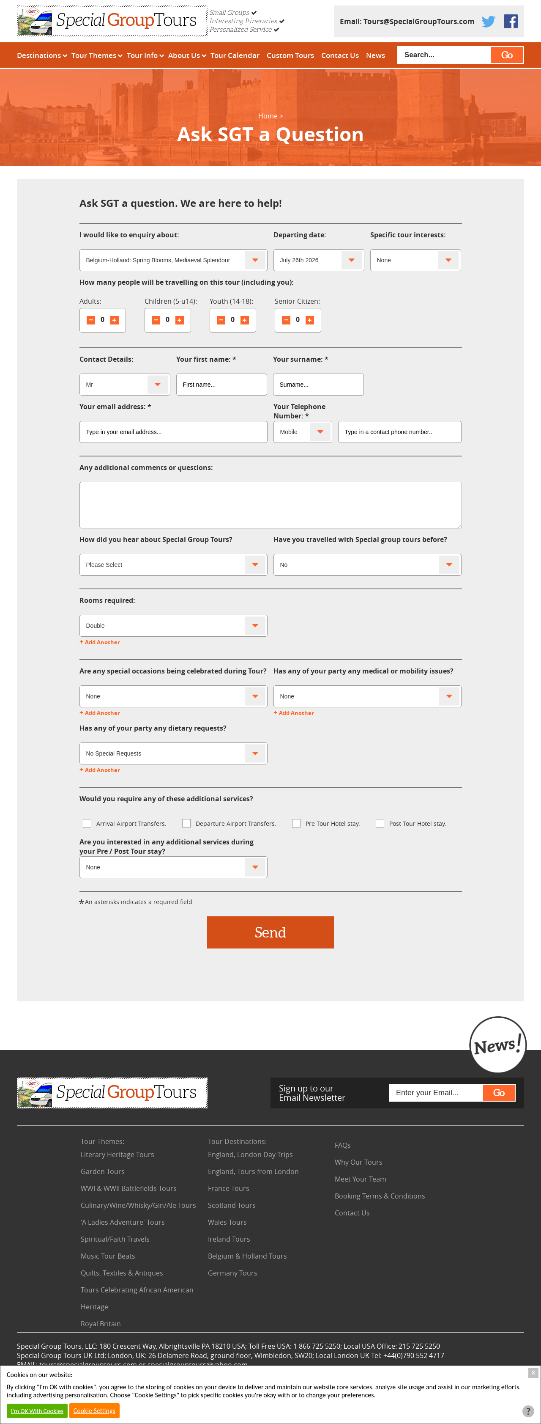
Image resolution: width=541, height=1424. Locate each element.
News (375, 55)
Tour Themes (93, 55)
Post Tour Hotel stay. (411, 823)
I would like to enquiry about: (129, 234)
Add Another (99, 642)
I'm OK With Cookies (37, 1411)
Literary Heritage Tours (117, 1154)
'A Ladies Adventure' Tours (123, 1222)
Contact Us (340, 55)
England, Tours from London (253, 1171)
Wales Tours (227, 1222)
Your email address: (112, 406)
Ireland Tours (229, 1239)
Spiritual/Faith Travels (115, 1239)
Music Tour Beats (108, 1256)
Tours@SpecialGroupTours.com (419, 21)
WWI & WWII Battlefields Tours (129, 1188)
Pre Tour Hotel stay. (326, 823)
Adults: (90, 301)
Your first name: (203, 359)
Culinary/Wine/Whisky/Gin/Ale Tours (138, 1205)
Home (268, 116)
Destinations (39, 55)
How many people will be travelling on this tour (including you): (186, 282)
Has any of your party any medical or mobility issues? (363, 671)
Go (507, 55)
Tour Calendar (235, 55)
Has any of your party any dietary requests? (153, 728)
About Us (184, 55)
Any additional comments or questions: (146, 467)
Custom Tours (290, 55)
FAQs (343, 1145)
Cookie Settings (94, 1411)
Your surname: (298, 359)
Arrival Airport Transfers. (125, 823)
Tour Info (142, 55)
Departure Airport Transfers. (229, 823)
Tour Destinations (237, 1141)
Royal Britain (101, 1323)
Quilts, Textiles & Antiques (122, 1273)
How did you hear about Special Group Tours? (155, 539)
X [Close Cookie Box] (534, 1372)
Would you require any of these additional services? (166, 798)
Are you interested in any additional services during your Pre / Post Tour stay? (166, 846)
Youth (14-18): (231, 301)
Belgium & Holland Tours (247, 1256)
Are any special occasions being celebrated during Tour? (173, 671)
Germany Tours (232, 1273)
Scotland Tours (232, 1205)
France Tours (228, 1188)
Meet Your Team (360, 1179)
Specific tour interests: (408, 234)
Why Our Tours (359, 1162)
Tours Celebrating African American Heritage (137, 1298)
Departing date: (299, 234)
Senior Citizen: (297, 301)
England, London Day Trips (250, 1154)
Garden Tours (103, 1171)
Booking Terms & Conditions (380, 1196)
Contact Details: (106, 359)
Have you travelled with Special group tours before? (360, 539)
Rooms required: (107, 600)
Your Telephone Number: (299, 411)
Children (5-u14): (171, 301)
